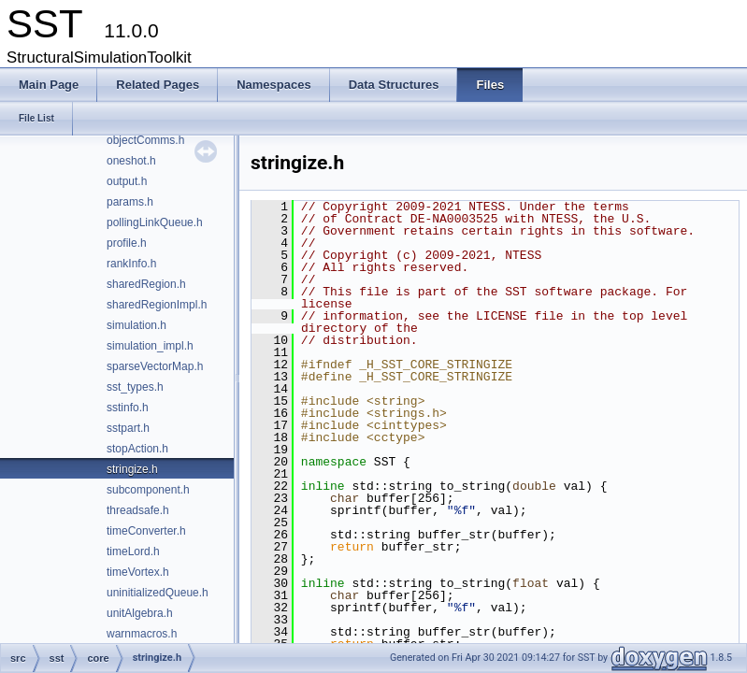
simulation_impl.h (150, 345)
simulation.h (136, 325)
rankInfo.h (131, 263)
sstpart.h (128, 428)
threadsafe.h (138, 510)
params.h (130, 201)
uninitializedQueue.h (157, 592)
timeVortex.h (138, 572)
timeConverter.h (146, 530)
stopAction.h (137, 448)
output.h (127, 181)
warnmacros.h (142, 633)
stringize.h (132, 469)
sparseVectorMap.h (155, 366)
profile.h (127, 243)
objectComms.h (145, 140)
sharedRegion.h (146, 284)
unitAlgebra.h (140, 613)
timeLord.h (133, 551)
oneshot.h (131, 160)
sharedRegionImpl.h (157, 304)
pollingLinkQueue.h (155, 222)
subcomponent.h (148, 489)
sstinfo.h (128, 407)
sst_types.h (135, 387)
